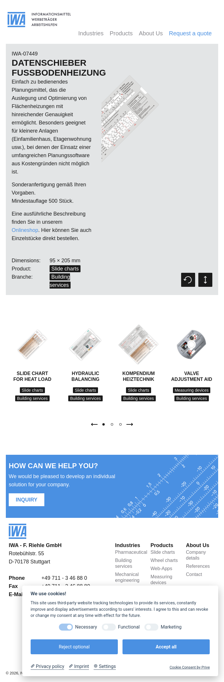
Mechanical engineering (127, 577)
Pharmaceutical (129, 552)
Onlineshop (25, 230)
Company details (196, 555)
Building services (32, 398)
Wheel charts (164, 560)
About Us (151, 33)
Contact (194, 574)
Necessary (86, 627)
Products (121, 33)
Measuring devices (192, 390)
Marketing (171, 627)
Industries (91, 33)
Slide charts (65, 269)
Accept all (166, 647)
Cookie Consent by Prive (189, 667)
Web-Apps (161, 568)
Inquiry (26, 500)
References (198, 566)
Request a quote (190, 33)
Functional (129, 627)
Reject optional (74, 647)
